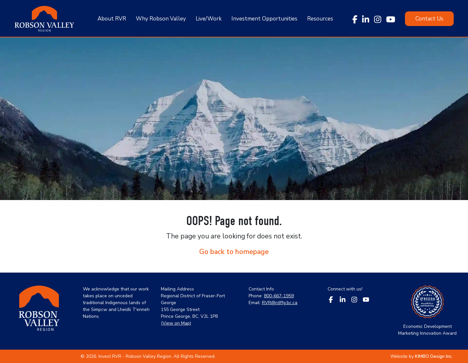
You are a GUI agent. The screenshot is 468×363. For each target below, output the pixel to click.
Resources (320, 18)
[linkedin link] (365, 18)
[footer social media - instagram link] (354, 298)
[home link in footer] (39, 311)
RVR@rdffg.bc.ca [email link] (279, 303)
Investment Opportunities (264, 18)
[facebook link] (355, 18)
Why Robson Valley (161, 18)
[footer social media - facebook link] (331, 298)
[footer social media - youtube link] (366, 298)
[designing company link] (433, 356)
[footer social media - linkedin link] (342, 298)
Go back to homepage (234, 251)
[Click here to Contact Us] (429, 18)
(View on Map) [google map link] (176, 323)
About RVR (112, 18)
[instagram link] (377, 18)
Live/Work (209, 18)
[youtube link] (390, 18)
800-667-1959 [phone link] (279, 296)
